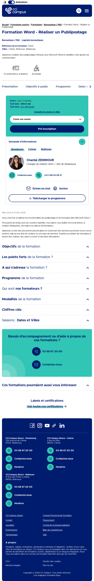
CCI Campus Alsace (14, 515)
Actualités (10, 525)
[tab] (47, 159)
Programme (63, 86)
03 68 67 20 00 (47, 351)
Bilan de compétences (52, 530)
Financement (48, 520)
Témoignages (12, 535)
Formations (36, 25)
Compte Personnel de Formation (57, 515)
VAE (45, 535)
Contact (9, 520)
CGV (8, 561)
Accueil (5, 25)
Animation (17, 2)
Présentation (10, 86)
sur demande (27, 107)
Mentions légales (13, 565)
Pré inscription (47, 129)
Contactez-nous (47, 364)
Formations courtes (20, 25)
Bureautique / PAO (53, 25)
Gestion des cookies (52, 561)
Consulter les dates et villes (47, 112)
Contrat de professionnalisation (56, 525)
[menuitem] (47, 119)
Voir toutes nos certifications (45, 406)
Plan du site (48, 565)
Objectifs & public (37, 86)
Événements (11, 530)
